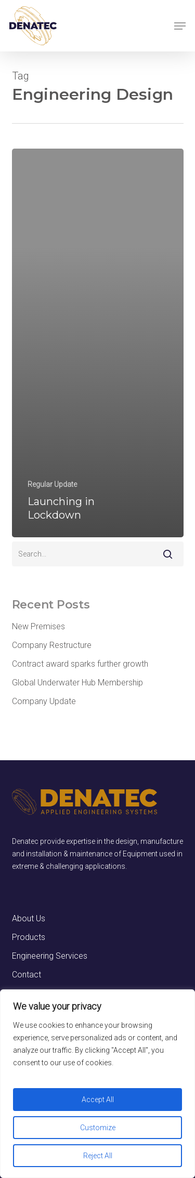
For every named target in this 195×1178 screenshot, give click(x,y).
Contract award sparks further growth (80, 664)
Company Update (44, 701)
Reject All (97, 1155)
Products (28, 937)
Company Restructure (52, 645)
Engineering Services (49, 956)
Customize (97, 1127)
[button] (180, 26)
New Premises (38, 626)
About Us (28, 918)
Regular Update (52, 484)
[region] (97, 1083)
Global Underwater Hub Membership (77, 682)
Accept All (98, 1099)
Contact (26, 975)
